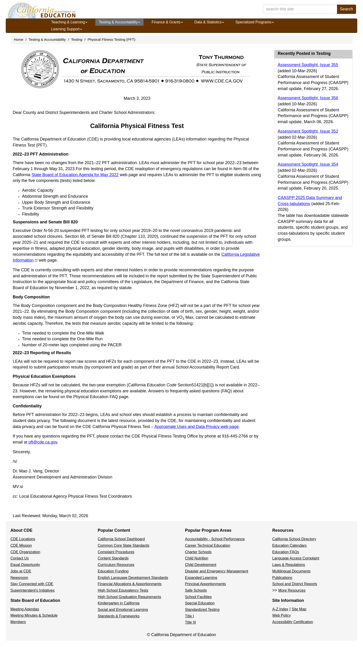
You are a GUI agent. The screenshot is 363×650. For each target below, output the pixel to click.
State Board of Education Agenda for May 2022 (75, 174)
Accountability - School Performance (215, 539)
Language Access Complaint (295, 558)
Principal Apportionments (205, 584)
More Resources (291, 590)
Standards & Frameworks (119, 616)
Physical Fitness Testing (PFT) (111, 39)
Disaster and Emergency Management (216, 571)
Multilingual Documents (291, 571)
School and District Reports (294, 584)
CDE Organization (25, 552)
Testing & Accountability (119, 22)
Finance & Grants (167, 22)
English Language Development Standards (133, 578)
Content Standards (113, 558)
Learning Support (66, 29)
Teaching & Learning (69, 22)
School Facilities (198, 597)
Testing (76, 39)
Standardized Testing (202, 610)
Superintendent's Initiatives (32, 590)
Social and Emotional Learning (123, 610)
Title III (190, 622)
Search (346, 9)
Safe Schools (196, 590)
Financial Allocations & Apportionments (130, 584)
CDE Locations (22, 539)
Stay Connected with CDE (31, 584)
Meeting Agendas (24, 609)
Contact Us (19, 558)
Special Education (200, 603)
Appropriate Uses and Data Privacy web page (196, 426)
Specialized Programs (254, 22)
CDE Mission (21, 545)
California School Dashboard (121, 539)
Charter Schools (198, 552)
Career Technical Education (207, 545)
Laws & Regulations (288, 565)
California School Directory (294, 539)
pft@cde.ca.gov (42, 442)
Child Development (200, 565)
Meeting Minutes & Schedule (34, 615)
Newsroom (19, 578)
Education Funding (113, 571)
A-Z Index (280, 609)
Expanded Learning (201, 578)
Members (18, 622)
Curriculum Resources (116, 565)
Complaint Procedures (116, 552)
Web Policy (281, 615)
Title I (189, 616)
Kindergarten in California (119, 603)
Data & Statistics (209, 22)
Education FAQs (285, 552)
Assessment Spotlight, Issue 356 (308, 98)
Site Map (299, 609)
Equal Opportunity (25, 565)
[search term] (300, 9)
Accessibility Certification (292, 622)
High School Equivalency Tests (123, 590)
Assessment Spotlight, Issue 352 (308, 131)
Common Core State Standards (123, 545)
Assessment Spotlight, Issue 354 (308, 164)
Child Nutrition (196, 558)
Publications (282, 578)
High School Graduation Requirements (129, 597)
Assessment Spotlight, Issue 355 (308, 64)
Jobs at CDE (20, 571)
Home (18, 39)
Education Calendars (289, 545)
